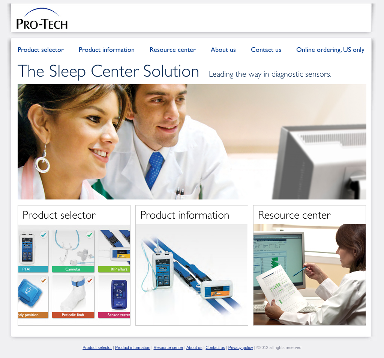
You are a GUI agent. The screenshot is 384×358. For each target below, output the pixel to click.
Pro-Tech (42, 18)
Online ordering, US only (330, 49)
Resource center (173, 49)
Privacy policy (240, 347)
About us (223, 49)
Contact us (266, 49)
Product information (107, 49)
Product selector (41, 49)
